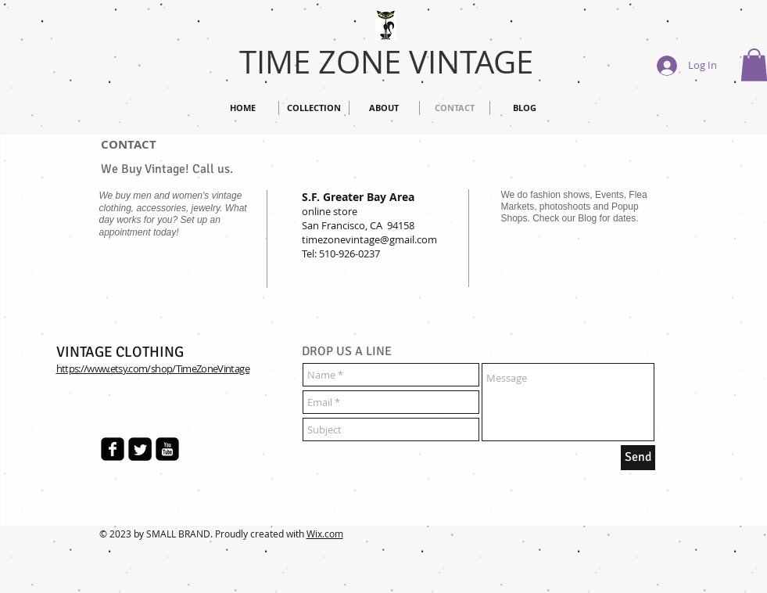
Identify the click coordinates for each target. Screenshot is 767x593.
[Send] (638, 457)
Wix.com (324, 533)
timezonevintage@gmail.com (369, 239)
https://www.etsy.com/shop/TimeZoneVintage (152, 368)
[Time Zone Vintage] (112, 449)
